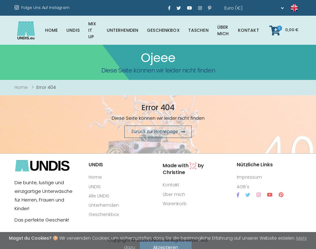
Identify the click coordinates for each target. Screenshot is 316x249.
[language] (295, 8)
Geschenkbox (163, 30)
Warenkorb (175, 204)
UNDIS (73, 30)
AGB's (243, 187)
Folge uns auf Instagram (42, 7)
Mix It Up (92, 30)
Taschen (198, 30)
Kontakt (248, 30)
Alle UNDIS (99, 196)
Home (51, 30)
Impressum (249, 177)
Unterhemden (123, 30)
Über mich (223, 30)
